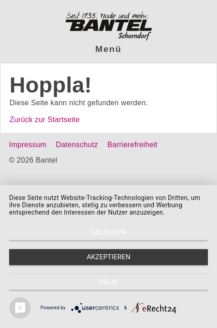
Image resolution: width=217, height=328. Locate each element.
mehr (108, 282)
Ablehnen (108, 232)
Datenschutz (77, 145)
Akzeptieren (108, 257)
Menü (109, 49)
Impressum (27, 145)
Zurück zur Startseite (45, 119)
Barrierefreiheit (132, 145)
